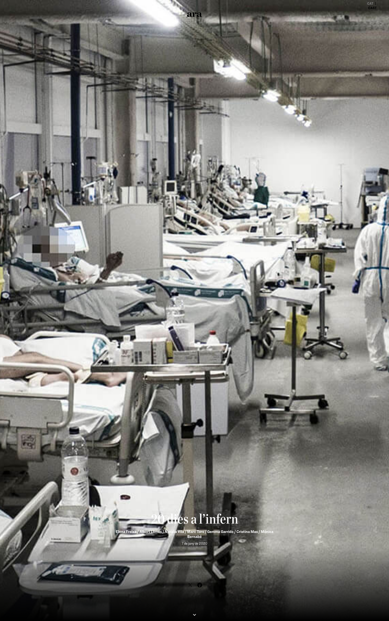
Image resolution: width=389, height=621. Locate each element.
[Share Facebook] (199, 585)
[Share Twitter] (190, 585)
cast (372, 8)
